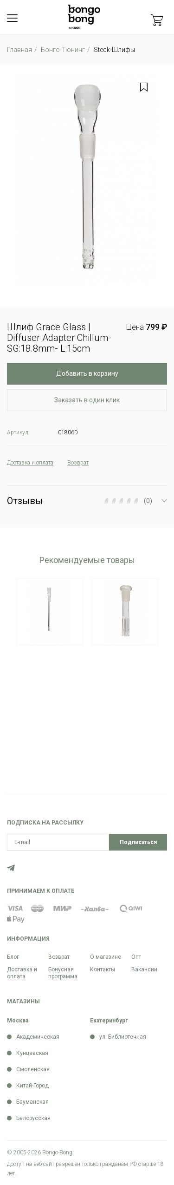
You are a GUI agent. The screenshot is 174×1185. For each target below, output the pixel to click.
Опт (136, 957)
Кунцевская (32, 1053)
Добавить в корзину (87, 373)
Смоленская (33, 1069)
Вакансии (144, 969)
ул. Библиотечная (122, 1037)
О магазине (105, 957)
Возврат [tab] (78, 462)
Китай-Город (32, 1085)
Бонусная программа (62, 973)
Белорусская (33, 1118)
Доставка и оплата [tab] (30, 462)
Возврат (59, 957)
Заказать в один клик (87, 400)
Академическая (37, 1037)
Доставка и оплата (22, 973)
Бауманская (32, 1102)
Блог (13, 957)
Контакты (102, 969)
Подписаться (138, 842)
